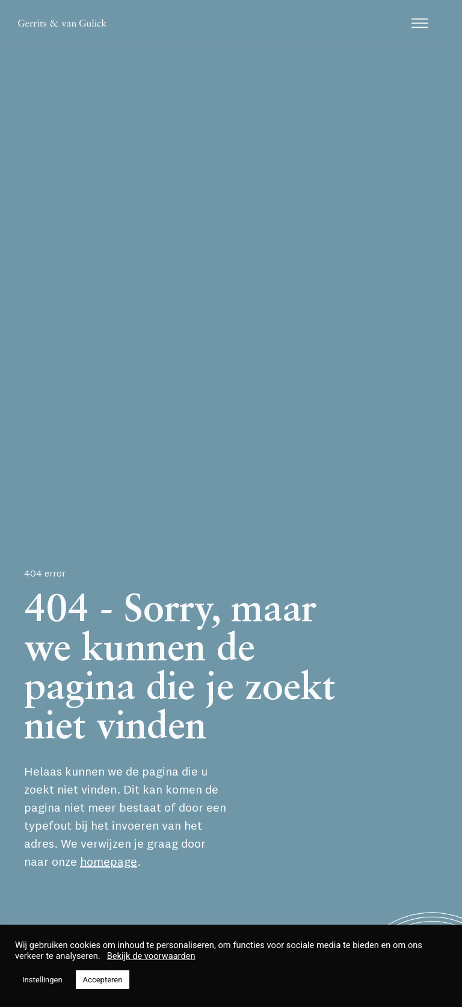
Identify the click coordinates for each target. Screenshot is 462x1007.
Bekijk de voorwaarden (151, 955)
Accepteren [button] (103, 979)
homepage (108, 861)
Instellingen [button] (42, 979)
